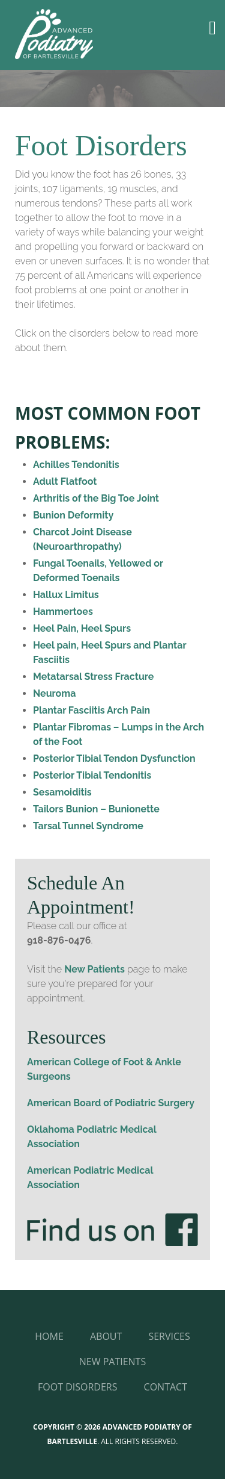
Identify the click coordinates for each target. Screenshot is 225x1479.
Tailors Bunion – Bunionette (96, 809)
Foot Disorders (77, 1386)
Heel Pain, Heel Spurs (82, 628)
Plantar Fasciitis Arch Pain (91, 710)
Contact (165, 1386)
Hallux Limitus (66, 594)
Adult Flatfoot (65, 481)
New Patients (94, 969)
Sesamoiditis (62, 792)
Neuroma (54, 693)
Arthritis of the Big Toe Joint (96, 498)
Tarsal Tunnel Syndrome (88, 826)
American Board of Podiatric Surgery (110, 1103)
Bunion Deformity (73, 515)
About (106, 1336)
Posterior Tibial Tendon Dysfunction (114, 758)
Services (169, 1336)
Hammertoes (63, 611)
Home (49, 1336)
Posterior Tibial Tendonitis (92, 775)
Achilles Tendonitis (76, 464)
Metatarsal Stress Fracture (93, 676)
